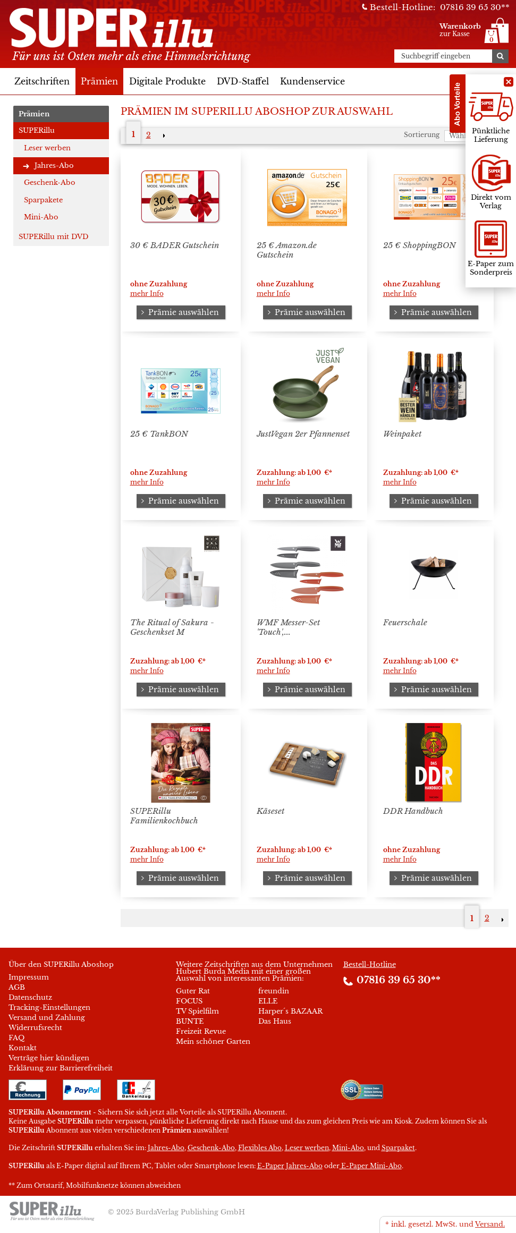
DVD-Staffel (243, 81)
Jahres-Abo (54, 165)
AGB (17, 987)
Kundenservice (312, 81)
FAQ (16, 1037)
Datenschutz (30, 997)
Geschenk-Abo (49, 182)
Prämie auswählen (178, 312)
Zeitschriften (42, 81)
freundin (273, 991)
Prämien (99, 81)
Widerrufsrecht (35, 1027)
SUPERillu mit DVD (53, 236)
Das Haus (274, 1021)
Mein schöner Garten (213, 1041)
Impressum (29, 977)
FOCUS (189, 1001)
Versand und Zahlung (47, 1017)
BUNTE (190, 1021)
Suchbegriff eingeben (435, 56)
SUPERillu (37, 130)
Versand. (490, 1224)
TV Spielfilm (197, 1011)
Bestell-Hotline (369, 964)
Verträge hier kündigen (49, 1057)
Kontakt (23, 1047)
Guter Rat (193, 991)
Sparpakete (43, 200)
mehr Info (147, 294)
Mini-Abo (41, 217)
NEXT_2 (163, 135)
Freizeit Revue (201, 1031)
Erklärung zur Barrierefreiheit (61, 1068)
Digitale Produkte (167, 81)
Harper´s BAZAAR (290, 1011)
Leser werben (47, 147)
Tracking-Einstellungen (49, 1007)
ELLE (267, 1001)
